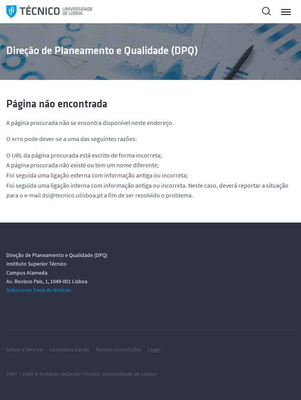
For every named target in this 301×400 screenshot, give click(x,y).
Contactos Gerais (69, 349)
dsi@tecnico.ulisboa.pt (72, 195)
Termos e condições (118, 349)
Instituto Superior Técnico (70, 373)
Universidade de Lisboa (129, 373)
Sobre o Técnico (24, 349)
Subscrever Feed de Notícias (38, 289)
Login (154, 349)
